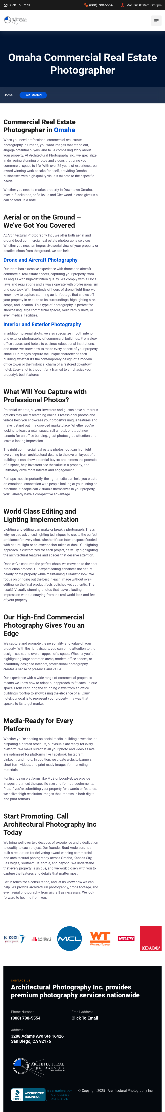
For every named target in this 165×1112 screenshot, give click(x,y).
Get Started (33, 95)
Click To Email (16, 5)
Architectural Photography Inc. (130, 1091)
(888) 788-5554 (98, 5)
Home (7, 95)
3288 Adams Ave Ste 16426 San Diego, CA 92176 (37, 1039)
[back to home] (15, 20)
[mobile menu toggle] (156, 20)
